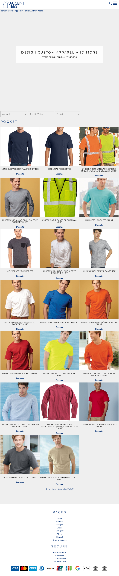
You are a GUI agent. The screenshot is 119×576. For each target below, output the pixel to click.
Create (10, 11)
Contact (59, 537)
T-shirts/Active (29, 11)
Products (59, 521)
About (59, 534)
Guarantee (59, 555)
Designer (59, 531)
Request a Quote (59, 540)
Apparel (18, 11)
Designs (59, 524)
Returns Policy (59, 552)
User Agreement (59, 558)
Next (53, 489)
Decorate (20, 174)
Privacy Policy (60, 561)
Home (3, 11)
